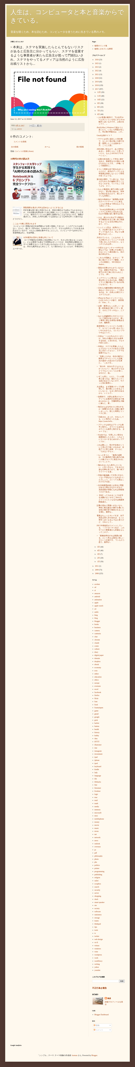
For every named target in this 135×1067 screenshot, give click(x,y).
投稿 (96, 1025)
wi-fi (96, 942)
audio (97, 612)
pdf (96, 853)
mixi (96, 816)
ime (96, 748)
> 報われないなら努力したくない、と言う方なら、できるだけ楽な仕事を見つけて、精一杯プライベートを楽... (110, 468)
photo (97, 859)
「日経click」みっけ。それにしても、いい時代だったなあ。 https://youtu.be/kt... (110, 419)
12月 (99, 92)
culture (97, 649)
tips (96, 927)
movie (97, 825)
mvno (97, 831)
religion (97, 878)
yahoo (97, 967)
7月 (98, 111)
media (97, 807)
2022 (97, 71)
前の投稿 (80, 147)
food (96, 705)
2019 (97, 82)
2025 (97, 63)
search (97, 887)
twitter (97, 936)
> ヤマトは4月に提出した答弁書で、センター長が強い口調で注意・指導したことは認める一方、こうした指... (110, 142)
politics (97, 865)
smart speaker (99, 902)
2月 (98, 558)
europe (97, 683)
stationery (98, 915)
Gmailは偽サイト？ (104, 135)
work (96, 958)
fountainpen (99, 708)
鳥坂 (109, 998)
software (98, 912)
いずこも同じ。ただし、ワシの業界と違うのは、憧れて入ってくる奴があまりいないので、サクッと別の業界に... (110, 380)
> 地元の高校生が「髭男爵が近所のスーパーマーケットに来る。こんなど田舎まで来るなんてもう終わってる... (110, 202)
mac (96, 797)
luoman (74, 1055)
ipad (96, 757)
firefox (97, 695)
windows (98, 949)
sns (96, 905)
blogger (97, 621)
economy (98, 668)
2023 (97, 67)
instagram (98, 751)
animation (98, 600)
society (97, 908)
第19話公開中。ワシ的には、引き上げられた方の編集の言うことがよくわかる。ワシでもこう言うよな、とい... (110, 182)
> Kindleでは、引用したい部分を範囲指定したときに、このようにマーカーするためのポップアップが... (110, 438)
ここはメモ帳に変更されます (24, 224)
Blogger (94, 1055)
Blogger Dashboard (102, 1015)
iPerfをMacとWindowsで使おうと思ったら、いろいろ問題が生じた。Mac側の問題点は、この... (110, 130)
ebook (97, 664)
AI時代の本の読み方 (19, 159)
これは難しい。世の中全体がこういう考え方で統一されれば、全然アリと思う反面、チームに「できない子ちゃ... (110, 448)
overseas (98, 847)
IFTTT (19, 129)
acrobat (97, 584)
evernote (98, 686)
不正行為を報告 (99, 988)
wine (96, 952)
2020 (97, 78)
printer (97, 868)
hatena (97, 726)
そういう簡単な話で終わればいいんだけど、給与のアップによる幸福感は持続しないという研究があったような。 (110, 172)
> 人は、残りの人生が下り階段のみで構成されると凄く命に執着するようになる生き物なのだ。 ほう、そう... (110, 220)
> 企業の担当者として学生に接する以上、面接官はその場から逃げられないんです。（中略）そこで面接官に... (110, 162)
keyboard (98, 766)
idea (96, 739)
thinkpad (98, 924)
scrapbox (98, 884)
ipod (96, 763)
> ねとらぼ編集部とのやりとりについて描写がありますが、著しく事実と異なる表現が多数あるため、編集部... (110, 319)
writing (97, 964)
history (97, 732)
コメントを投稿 (20, 142)
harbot (97, 723)
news (96, 841)
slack (96, 899)
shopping (98, 896)
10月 (99, 100)
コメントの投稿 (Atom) (24, 151)
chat (96, 637)
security (97, 890)
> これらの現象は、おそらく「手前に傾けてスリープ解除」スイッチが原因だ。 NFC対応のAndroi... (110, 261)
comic (97, 646)
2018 (97, 85)
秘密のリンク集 (101, 46)
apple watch (99, 606)
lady (96, 773)
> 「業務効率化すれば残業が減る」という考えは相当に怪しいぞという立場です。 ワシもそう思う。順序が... (111, 539)
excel (96, 689)
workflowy (98, 961)
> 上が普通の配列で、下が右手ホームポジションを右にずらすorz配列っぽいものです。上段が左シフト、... (111, 120)
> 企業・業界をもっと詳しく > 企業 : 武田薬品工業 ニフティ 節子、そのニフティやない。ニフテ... (110, 309)
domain (97, 658)
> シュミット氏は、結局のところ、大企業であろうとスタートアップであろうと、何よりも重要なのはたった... (110, 230)
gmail (97, 714)
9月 (98, 103)
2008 (97, 573)
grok (96, 720)
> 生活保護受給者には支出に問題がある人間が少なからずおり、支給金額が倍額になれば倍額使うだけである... (110, 488)
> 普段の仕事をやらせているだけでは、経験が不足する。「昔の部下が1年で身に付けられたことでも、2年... (110, 271)
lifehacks (98, 782)
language (98, 776)
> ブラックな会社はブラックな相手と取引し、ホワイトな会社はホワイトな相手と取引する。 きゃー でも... (111, 428)
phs (96, 862)
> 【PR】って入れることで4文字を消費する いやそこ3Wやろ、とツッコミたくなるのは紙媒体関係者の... (110, 498)
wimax (97, 946)
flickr (96, 698)
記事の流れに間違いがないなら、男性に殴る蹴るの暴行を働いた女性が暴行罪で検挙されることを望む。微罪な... (110, 508)
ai (95, 590)
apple (96, 603)
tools (96, 930)
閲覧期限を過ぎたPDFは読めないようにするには (43, 208)
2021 (97, 74)
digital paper (99, 655)
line (96, 785)
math (96, 803)
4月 (98, 550)
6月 (98, 114)
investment (98, 754)
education (98, 677)
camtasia (98, 634)
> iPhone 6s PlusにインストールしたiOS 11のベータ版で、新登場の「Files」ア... (110, 300)
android (97, 597)
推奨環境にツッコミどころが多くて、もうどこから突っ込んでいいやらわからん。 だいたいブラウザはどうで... (111, 329)
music (97, 828)
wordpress (98, 955)
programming (99, 871)
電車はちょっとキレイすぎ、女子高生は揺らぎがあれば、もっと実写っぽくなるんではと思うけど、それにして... (110, 519)
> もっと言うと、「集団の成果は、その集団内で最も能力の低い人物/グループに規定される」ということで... (111, 458)
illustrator (98, 745)
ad (95, 587)
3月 (98, 554)
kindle (97, 769)
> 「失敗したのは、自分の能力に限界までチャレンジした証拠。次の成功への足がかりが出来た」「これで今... (110, 359)
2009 (97, 570)
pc (95, 850)
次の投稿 (14, 147)
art (95, 609)
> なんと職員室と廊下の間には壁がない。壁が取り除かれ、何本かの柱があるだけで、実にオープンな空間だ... (110, 192)
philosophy (99, 856)
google (97, 717)
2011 (97, 566)
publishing (98, 875)
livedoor (98, 791)
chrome (97, 640)
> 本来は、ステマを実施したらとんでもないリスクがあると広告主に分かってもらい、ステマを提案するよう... (110, 349)
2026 (97, 60)
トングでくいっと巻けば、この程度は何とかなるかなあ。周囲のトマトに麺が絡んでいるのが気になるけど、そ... (110, 281)
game (96, 711)
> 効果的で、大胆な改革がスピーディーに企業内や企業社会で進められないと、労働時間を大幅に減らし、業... (110, 400)
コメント (98, 1030)
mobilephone (99, 819)
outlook (97, 844)
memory (98, 810)
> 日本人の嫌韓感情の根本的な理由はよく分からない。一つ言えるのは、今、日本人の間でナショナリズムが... (110, 291)
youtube (97, 970)
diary (96, 652)
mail (96, 800)
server (97, 893)
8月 (98, 107)
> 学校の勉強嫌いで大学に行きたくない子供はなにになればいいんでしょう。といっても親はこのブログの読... (110, 478)
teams (97, 921)
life (96, 779)
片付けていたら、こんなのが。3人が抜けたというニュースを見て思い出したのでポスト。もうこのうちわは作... (110, 241)
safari (97, 881)
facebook (98, 692)
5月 (98, 547)
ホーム (47, 147)
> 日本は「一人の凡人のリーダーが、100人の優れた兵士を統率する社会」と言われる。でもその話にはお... (110, 339)
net (96, 834)
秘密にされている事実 (104, 49)
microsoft (98, 813)
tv (95, 933)
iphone (97, 760)
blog (96, 618)
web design (99, 939)
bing (96, 615)
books (97, 624)
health (97, 729)
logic (96, 794)
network (97, 837)
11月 (99, 96)
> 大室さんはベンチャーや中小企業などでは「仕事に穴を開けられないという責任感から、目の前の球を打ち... (110, 251)
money (97, 822)
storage (97, 918)
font (96, 702)
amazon (97, 593)
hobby (97, 736)
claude (97, 643)
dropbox (98, 661)
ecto (96, 671)
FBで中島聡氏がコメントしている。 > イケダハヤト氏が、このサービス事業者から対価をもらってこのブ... (110, 529)
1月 (98, 562)
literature (98, 788)
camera (97, 631)
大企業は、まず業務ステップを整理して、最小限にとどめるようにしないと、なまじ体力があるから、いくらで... (110, 390)
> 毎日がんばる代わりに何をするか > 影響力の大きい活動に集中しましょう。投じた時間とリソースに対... (110, 410)
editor (97, 674)
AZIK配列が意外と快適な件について (38, 237)
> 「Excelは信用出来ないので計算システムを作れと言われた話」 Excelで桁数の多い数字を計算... (110, 212)
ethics (97, 680)
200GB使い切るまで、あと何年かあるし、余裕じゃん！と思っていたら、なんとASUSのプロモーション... (110, 152)
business (98, 627)
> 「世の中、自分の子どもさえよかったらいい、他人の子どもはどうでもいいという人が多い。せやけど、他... (110, 369)
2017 (97, 89)
